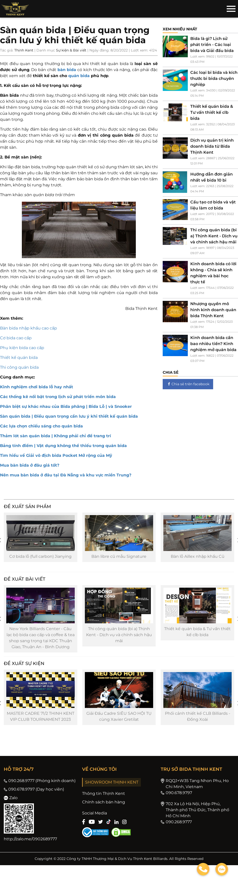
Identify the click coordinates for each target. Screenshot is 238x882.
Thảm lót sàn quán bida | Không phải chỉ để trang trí (55, 435)
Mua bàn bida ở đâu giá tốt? (29, 465)
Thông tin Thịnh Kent (103, 799)
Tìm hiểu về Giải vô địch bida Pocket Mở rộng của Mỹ (56, 455)
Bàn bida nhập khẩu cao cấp (28, 328)
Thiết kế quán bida (19, 357)
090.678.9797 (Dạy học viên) (34, 794)
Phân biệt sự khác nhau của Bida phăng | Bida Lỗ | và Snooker (66, 406)
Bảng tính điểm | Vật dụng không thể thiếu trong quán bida (63, 445)
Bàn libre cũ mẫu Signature (118, 558)
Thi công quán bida (19, 367)
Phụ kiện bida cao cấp (22, 347)
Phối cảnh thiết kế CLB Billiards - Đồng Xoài (197, 721)
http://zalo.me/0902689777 (30, 844)
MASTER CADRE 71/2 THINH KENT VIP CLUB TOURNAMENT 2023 (40, 721)
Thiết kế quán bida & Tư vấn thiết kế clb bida (197, 635)
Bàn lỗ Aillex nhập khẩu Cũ (197, 558)
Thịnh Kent (23, 50)
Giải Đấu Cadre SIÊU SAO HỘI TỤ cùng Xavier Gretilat (119, 721)
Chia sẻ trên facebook (187, 384)
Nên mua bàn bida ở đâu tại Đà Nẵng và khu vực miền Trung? (65, 475)
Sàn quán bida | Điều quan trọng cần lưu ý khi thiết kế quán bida (69, 416)
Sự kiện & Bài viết (71, 50)
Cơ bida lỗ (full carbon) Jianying (40, 558)
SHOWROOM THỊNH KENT (111, 787)
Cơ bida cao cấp (16, 338)
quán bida (79, 75)
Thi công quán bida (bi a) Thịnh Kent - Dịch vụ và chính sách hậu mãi (119, 638)
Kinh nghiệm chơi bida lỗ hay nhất (36, 386)
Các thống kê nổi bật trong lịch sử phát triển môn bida (58, 396)
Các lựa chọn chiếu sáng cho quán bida (41, 426)
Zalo (11, 803)
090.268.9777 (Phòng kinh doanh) (40, 786)
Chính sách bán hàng (103, 807)
